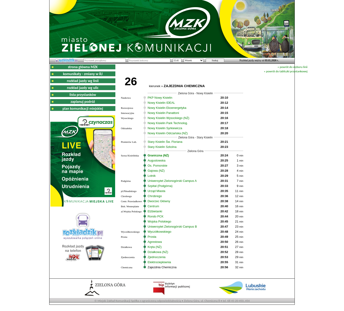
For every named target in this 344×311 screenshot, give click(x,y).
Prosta (151, 236)
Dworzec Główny (158, 201)
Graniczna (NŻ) (158, 155)
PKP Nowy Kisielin (159, 97)
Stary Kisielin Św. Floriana (164, 141)
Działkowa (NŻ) (157, 252)
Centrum (153, 206)
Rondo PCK (155, 216)
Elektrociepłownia (159, 262)
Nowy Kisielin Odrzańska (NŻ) (167, 133)
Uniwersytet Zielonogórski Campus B (172, 226)
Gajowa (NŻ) (156, 170)
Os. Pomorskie (157, 165)
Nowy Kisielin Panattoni (163, 113)
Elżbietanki (154, 211)
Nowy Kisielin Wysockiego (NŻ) (168, 118)
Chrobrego (154, 196)
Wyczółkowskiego (159, 231)
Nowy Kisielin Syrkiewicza (164, 128)
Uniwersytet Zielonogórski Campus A (172, 181)
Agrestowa (154, 242)
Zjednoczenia (156, 257)
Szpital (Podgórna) (159, 186)
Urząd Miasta (156, 191)
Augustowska (156, 160)
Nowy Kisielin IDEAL (161, 102)
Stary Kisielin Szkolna (161, 147)
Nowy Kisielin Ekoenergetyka (166, 108)
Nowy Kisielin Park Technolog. (167, 123)
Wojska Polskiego (159, 221)
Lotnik (151, 175)
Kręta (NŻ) (154, 247)
